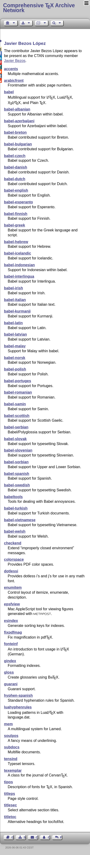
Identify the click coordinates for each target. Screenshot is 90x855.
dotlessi (11, 571)
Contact (37, 837)
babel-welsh (15, 531)
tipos (8, 782)
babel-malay (15, 346)
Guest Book (12, 837)
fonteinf (11, 644)
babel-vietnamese (19, 520)
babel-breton (15, 132)
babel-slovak (15, 439)
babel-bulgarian (18, 144)
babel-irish (13, 288)
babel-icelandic (17, 253)
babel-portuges (17, 381)
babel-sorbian (16, 462)
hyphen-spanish (18, 695)
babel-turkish (15, 508)
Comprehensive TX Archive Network (39, 7)
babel (9, 92)
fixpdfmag (13, 632)
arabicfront (14, 81)
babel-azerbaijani (19, 121)
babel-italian (15, 300)
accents (11, 69)
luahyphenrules (18, 707)
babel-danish (15, 167)
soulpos (11, 736)
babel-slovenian (18, 450)
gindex (10, 661)
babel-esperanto (18, 202)
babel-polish (15, 369)
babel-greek (14, 225)
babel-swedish (17, 485)
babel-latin (13, 323)
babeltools (13, 497)
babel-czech (15, 156)
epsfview (12, 604)
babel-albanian (17, 109)
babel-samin (15, 404)
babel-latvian (15, 334)
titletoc (10, 817)
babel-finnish (15, 214)
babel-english (16, 190)
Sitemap (25, 837)
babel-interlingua (19, 276)
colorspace (14, 559)
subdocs (11, 747)
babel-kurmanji (17, 311)
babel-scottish (16, 416)
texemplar (13, 770)
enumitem (13, 587)
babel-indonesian (19, 265)
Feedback (61, 837)
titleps (9, 794)
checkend (12, 543)
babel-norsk (14, 358)
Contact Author (49, 837)
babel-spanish (16, 474)
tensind (10, 759)
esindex (11, 621)
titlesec (10, 805)
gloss (9, 672)
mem (8, 724)
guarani (11, 684)
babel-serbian (16, 427)
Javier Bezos (15, 61)
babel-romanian (18, 392)
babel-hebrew (16, 242)
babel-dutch (14, 179)
